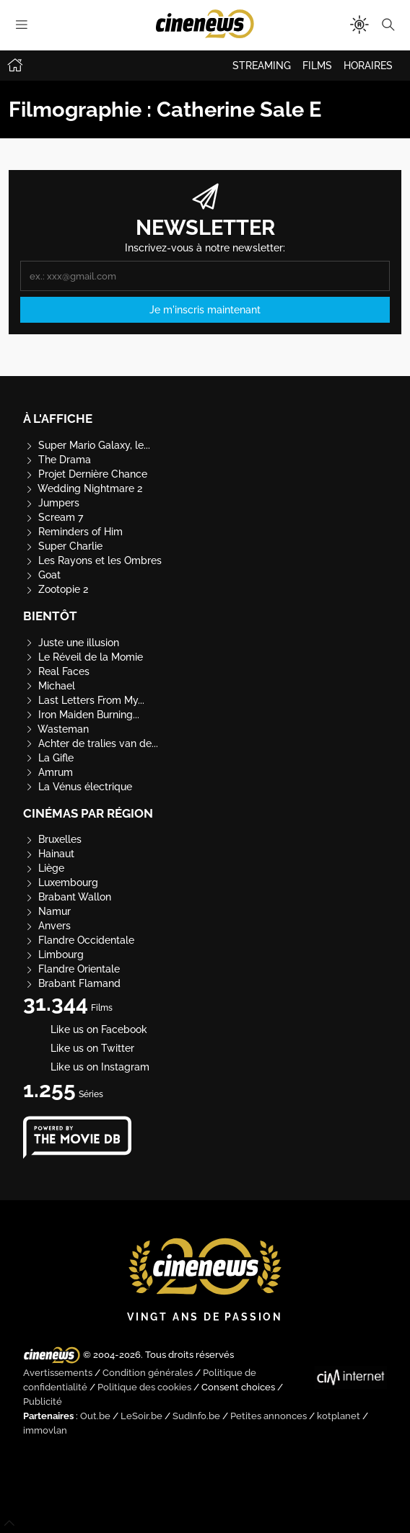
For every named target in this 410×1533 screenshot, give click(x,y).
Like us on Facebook (85, 1029)
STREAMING (261, 65)
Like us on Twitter (78, 1048)
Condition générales (147, 1372)
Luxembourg (60, 882)
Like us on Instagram (86, 1067)
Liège (43, 868)
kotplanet (338, 1416)
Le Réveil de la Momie (83, 657)
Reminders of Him (73, 531)
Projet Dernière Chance (85, 474)
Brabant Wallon (67, 897)
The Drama (57, 459)
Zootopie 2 (55, 589)
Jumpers (51, 503)
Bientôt (50, 616)
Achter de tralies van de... (90, 743)
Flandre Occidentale (78, 940)
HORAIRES (368, 65)
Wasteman (56, 729)
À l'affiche (57, 418)
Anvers (47, 925)
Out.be (95, 1416)
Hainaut (48, 853)
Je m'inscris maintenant (205, 310)
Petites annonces (268, 1416)
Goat (42, 575)
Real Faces (56, 671)
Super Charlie (62, 546)
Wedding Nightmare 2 (82, 488)
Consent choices (238, 1387)
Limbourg (53, 954)
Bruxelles (52, 839)
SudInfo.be (196, 1416)
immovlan (45, 1430)
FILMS (317, 65)
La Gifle (48, 758)
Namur (47, 911)
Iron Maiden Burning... (81, 714)
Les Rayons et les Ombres (92, 560)
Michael (49, 686)
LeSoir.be (141, 1416)
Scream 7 (53, 517)
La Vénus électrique (77, 786)
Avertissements (57, 1372)
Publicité (42, 1401)
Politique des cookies (144, 1387)
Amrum (48, 772)
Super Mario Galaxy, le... (86, 445)
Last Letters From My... (83, 700)
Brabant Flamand (72, 983)
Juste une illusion (71, 642)
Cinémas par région (88, 813)
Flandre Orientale (71, 969)
